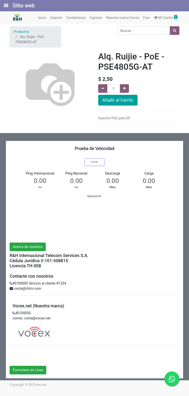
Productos (21, 32)
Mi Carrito (166, 17)
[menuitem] (42, 17)
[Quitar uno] (102, 88)
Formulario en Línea (28, 370)
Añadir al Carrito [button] (117, 100)
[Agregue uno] (124, 88)
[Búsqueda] (174, 30)
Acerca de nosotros (28, 247)
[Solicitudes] (5, 5)
